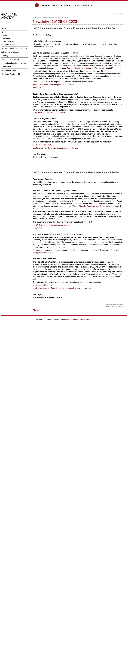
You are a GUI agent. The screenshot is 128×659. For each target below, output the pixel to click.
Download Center (8, 70)
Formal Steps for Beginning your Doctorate (90, 206)
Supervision (6, 67)
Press (5, 35)
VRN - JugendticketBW (42, 145)
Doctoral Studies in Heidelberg (14, 48)
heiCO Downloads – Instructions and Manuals (52, 225)
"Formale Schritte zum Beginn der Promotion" (85, 68)
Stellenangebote (9, 41)
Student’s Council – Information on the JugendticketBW (56, 288)
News (3, 32)
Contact (114, 14)
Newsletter (7, 38)
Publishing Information (71, 319)
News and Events (53, 17)
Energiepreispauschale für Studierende (49, 112)
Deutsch (121, 14)
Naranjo (121, 304)
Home (3, 28)
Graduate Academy (9, 44)
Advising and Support (10, 52)
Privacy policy (86, 319)
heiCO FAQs (38, 88)
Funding (4, 56)
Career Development (10, 59)
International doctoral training (13, 63)
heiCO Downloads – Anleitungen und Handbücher (53, 85)
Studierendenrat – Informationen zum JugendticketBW (55, 148)
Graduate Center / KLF (10, 74)
